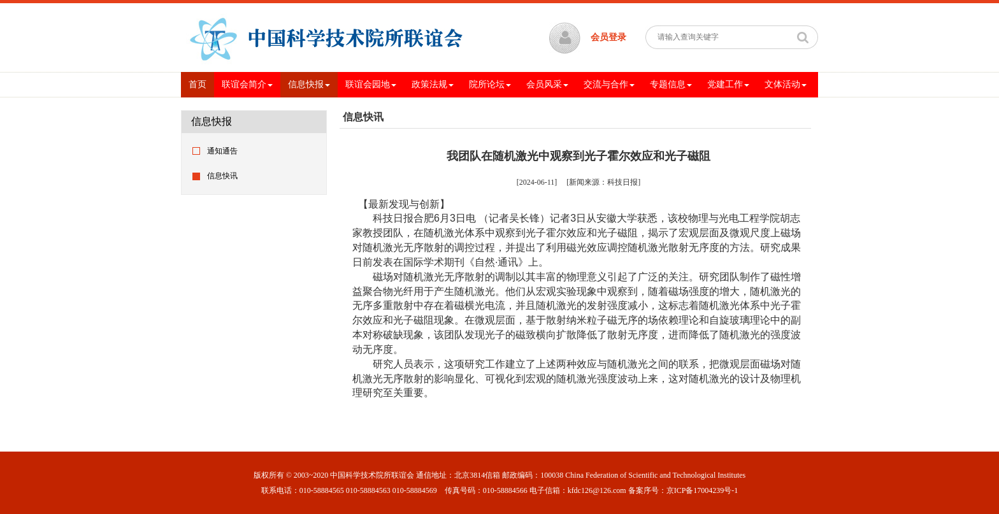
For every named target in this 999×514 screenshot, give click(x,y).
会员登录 (608, 37)
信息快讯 (222, 175)
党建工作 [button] (728, 84)
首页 (201, 83)
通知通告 (222, 150)
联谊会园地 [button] (370, 84)
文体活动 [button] (786, 84)
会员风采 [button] (547, 84)
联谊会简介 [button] (247, 84)
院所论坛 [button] (490, 84)
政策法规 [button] (433, 84)
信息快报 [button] (309, 84)
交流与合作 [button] (609, 84)
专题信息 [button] (671, 84)
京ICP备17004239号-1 (702, 490)
